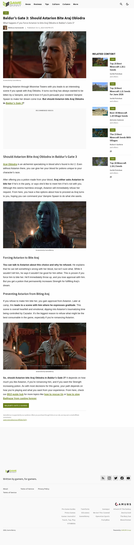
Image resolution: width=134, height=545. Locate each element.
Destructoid (126, 513)
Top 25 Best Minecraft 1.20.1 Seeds (117, 66)
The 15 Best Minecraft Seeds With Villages (120, 137)
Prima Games (70, 513)
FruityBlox (105, 520)
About (5, 489)
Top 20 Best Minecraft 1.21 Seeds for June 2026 (120, 91)
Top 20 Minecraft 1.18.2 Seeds (118, 165)
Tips (47, 4)
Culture (55, 4)
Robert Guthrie (116, 144)
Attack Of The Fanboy (122, 509)
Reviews (38, 4)
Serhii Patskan (116, 74)
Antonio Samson (117, 120)
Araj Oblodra (10, 164)
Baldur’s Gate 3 (14, 103)
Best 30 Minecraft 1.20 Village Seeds (119, 114)
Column (66, 4)
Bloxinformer (125, 520)
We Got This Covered (101, 513)
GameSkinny (84, 516)
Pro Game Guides (68, 509)
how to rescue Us (53, 394)
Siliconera (85, 513)
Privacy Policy (43, 489)
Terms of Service (27, 489)
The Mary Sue (125, 516)
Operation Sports (103, 516)
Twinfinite (85, 509)
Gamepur (106, 509)
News (28, 4)
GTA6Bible (71, 523)
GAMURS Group (126, 530)
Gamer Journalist (68, 516)
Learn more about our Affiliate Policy (15, 420)
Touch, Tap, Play (68, 520)
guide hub (15, 394)
